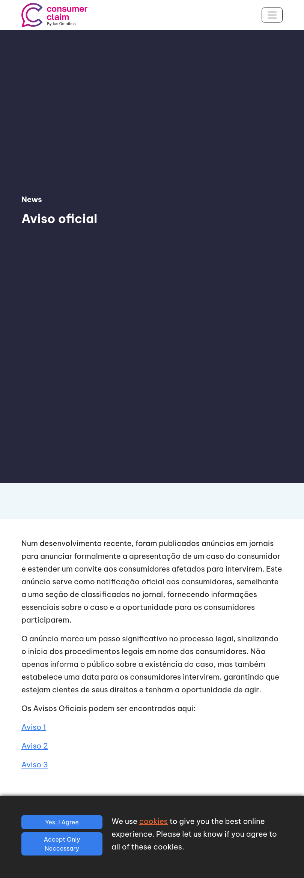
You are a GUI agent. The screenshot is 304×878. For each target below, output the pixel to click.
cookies (153, 821)
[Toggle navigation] (272, 15)
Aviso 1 (33, 727)
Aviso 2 (34, 745)
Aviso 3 (34, 764)
